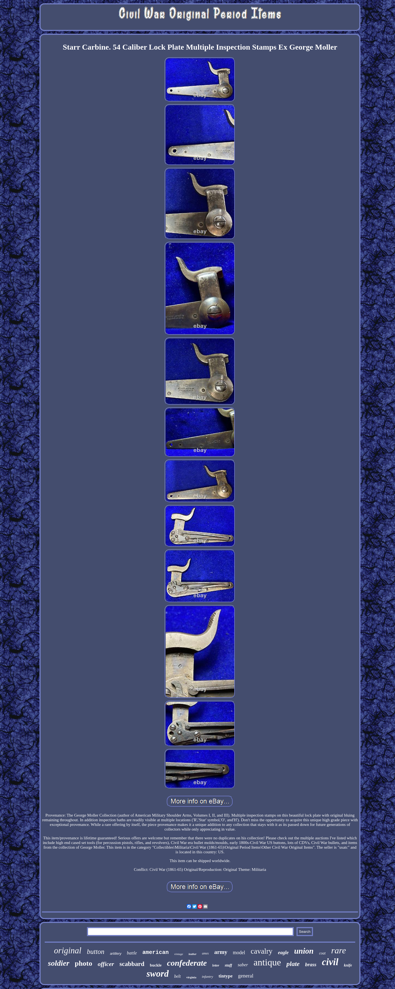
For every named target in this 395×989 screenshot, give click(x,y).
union (304, 951)
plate (293, 963)
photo (83, 963)
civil (330, 962)
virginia (191, 977)
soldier (58, 963)
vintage (178, 954)
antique (267, 962)
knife (348, 965)
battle (132, 953)
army (220, 952)
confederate (187, 962)
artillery (116, 953)
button (96, 951)
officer (106, 963)
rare (338, 950)
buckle (156, 965)
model (239, 952)
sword (157, 974)
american (155, 952)
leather (192, 954)
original (67, 950)
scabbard (132, 963)
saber (243, 964)
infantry (207, 976)
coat (322, 953)
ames (205, 953)
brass (310, 964)
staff (228, 965)
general (245, 976)
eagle (283, 952)
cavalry (261, 951)
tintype (226, 976)
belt (177, 976)
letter (215, 965)
